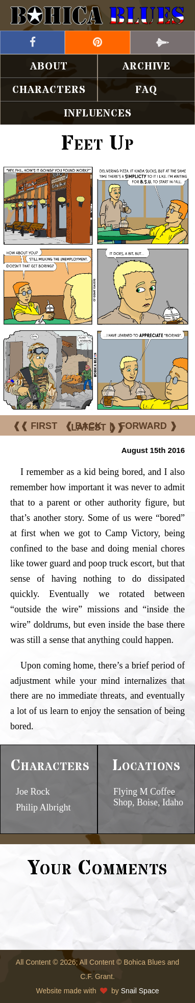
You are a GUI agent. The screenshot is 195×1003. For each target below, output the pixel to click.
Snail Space (140, 991)
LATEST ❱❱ (97, 427)
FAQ (146, 90)
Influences (98, 114)
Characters (49, 90)
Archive (146, 67)
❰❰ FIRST (35, 426)
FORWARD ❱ (148, 426)
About (49, 67)
